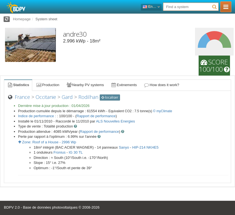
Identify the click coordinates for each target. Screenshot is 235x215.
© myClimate (162, 111)
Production (47, 85)
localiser (109, 97)
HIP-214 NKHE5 (145, 147)
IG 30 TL (75, 152)
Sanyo (124, 147)
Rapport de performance (96, 116)
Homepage (22, 19)
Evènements (124, 85)
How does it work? (161, 85)
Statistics (18, 85)
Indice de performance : (37, 116)
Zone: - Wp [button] (47, 142)
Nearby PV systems (85, 85)
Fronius (60, 152)
